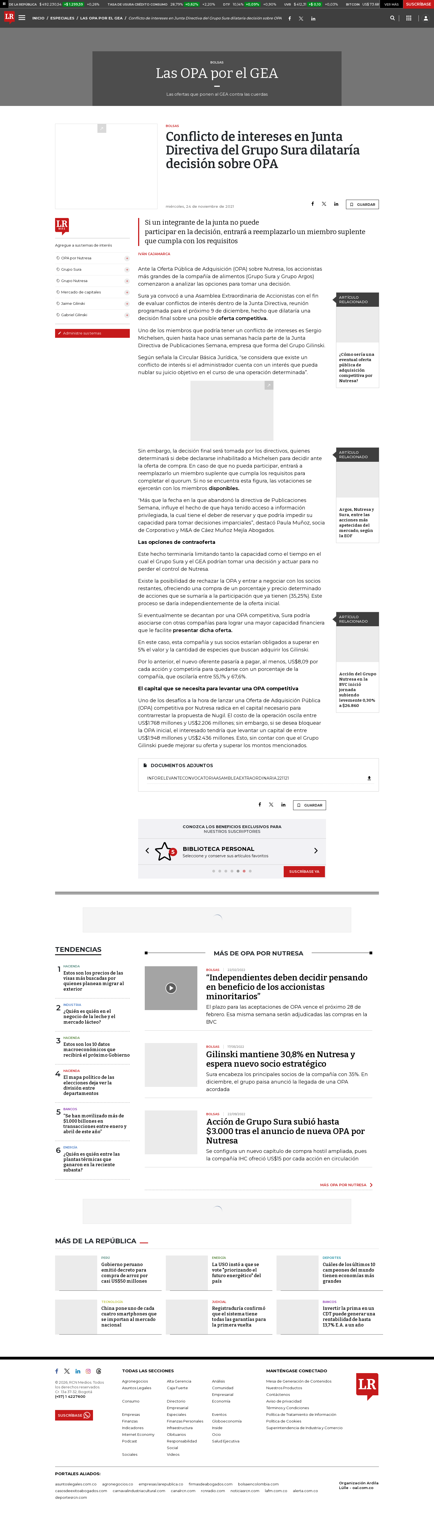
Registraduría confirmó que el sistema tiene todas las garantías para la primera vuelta (239, 1317)
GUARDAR (362, 204)
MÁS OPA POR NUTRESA (343, 1185)
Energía (70, 1147)
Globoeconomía (227, 1421)
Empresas (131, 1414)
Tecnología (112, 1302)
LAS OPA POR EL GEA (101, 18)
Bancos (70, 1109)
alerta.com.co (305, 1490)
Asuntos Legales (136, 1388)
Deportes (332, 1258)
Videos (173, 1454)
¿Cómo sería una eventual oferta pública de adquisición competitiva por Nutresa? (356, 367)
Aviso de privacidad (283, 1401)
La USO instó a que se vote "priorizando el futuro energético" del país (236, 1273)
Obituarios (176, 1434)
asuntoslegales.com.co (76, 1484)
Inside (217, 1428)
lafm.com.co (276, 1490)
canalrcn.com (183, 1490)
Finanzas (130, 1421)
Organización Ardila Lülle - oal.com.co (359, 1485)
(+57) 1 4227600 (70, 1396)
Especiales (176, 1414)
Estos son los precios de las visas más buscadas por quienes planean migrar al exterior (93, 981)
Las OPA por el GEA (217, 73)
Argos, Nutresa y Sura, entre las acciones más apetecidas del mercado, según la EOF (356, 522)
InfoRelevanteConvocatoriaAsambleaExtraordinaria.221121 (259, 778)
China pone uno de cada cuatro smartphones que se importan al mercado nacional (129, 1317)
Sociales (129, 1454)
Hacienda (71, 966)
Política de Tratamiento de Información (301, 1414)
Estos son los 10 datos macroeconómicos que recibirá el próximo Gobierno (96, 1049)
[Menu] (22, 17)
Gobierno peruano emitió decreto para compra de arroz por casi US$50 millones (124, 1273)
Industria (72, 1005)
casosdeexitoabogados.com (81, 1490)
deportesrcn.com (71, 1497)
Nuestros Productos (284, 1388)
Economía (221, 1401)
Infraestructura (180, 1428)
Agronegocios (135, 1381)
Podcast (129, 1441)
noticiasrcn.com (245, 1490)
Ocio (216, 1434)
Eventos (219, 1414)
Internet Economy (138, 1434)
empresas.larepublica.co (161, 1484)
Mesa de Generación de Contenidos (298, 1381)
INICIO (38, 18)
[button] (145, 851)
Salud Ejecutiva (225, 1441)
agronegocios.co (117, 1484)
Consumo (131, 1401)
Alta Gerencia (179, 1381)
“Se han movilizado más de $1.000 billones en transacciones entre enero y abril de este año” (94, 1124)
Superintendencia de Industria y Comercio (304, 1428)
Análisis (218, 1381)
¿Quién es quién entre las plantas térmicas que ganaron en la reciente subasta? (91, 1162)
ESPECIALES (62, 18)
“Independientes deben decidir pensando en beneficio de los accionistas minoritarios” (287, 987)
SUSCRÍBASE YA (304, 871)
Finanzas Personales (185, 1421)
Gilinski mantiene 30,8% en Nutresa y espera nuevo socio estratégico (280, 1059)
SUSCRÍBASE (418, 4)
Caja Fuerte (177, 1388)
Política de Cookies (283, 1421)
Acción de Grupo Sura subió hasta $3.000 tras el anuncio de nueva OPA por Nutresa (285, 1131)
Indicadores (132, 1428)
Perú (105, 1258)
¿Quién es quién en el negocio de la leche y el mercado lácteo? (89, 1016)
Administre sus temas (79, 333)
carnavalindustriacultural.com (139, 1490)
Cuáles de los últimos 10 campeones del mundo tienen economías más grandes (349, 1273)
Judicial (219, 1302)
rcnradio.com (213, 1490)
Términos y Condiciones (287, 1408)
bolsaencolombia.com (258, 1484)
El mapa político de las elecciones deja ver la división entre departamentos (88, 1085)
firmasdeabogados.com (210, 1484)
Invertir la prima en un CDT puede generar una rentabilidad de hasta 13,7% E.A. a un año (349, 1317)
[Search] (392, 18)
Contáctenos (278, 1394)
